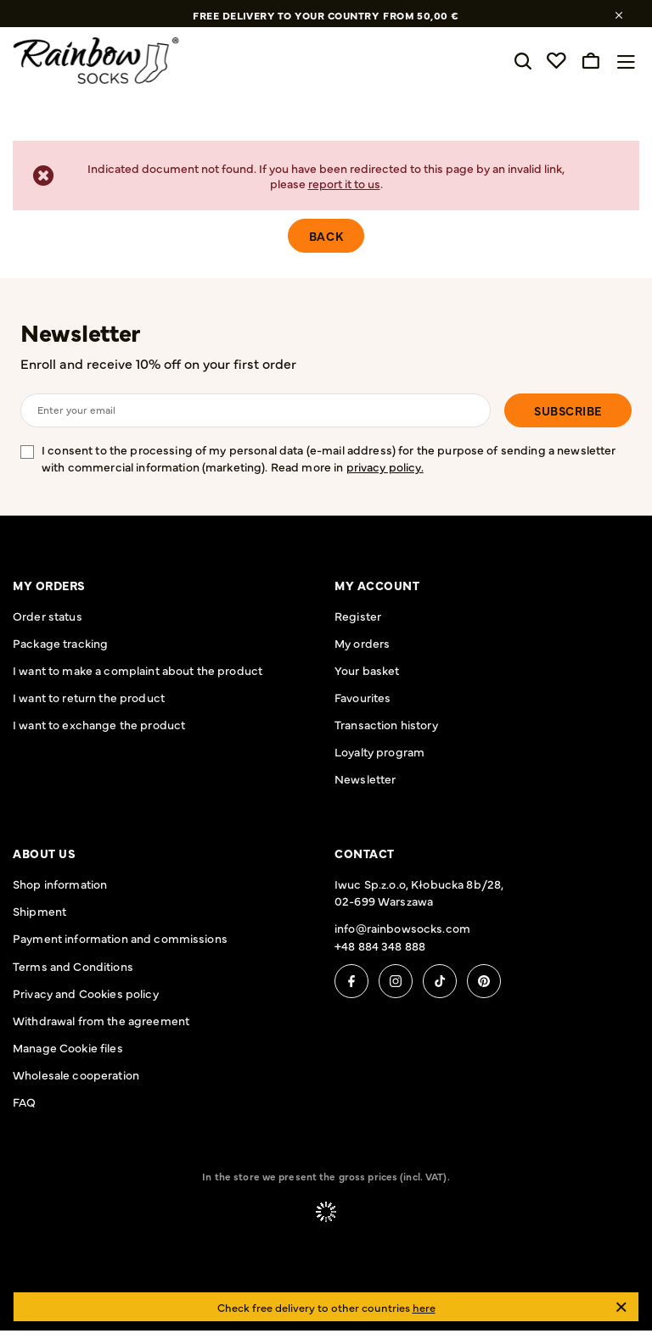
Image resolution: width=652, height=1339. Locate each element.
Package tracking (60, 642)
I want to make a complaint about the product (137, 669)
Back (326, 235)
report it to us (344, 183)
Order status (47, 615)
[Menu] (630, 62)
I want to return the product (89, 697)
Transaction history (386, 724)
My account (377, 585)
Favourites (362, 697)
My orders (49, 585)
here (424, 1306)
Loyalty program (379, 751)
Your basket (367, 669)
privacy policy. (385, 466)
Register (357, 615)
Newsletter (80, 332)
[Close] (621, 1307)
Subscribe (568, 410)
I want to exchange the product (99, 724)
